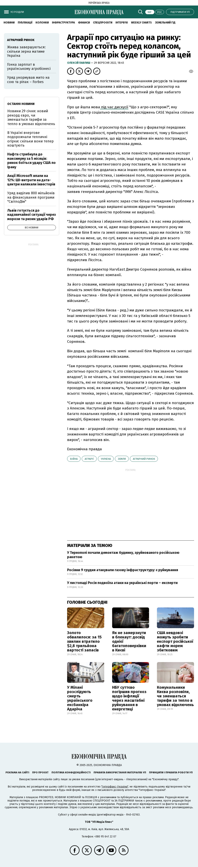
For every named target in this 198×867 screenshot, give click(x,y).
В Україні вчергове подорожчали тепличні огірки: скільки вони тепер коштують (30, 139)
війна (74, 458)
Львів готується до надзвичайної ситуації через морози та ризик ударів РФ (31, 214)
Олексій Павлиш (79, 62)
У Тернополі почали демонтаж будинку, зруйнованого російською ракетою (123, 554)
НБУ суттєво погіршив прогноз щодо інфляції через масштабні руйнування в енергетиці (129, 698)
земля (122, 458)
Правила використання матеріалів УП (120, 772)
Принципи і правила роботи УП (171, 772)
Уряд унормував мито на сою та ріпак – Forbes (28, 79)
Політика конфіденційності (71, 772)
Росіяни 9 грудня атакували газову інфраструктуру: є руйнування (122, 570)
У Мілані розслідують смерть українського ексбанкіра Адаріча (79, 698)
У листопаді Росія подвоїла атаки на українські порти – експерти (122, 583)
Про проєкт (40, 772)
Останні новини (21, 104)
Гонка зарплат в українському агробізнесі (29, 66)
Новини (9, 22)
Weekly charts (141, 22)
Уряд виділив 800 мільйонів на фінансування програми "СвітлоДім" (31, 197)
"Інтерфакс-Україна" (114, 786)
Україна (106, 458)
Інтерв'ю (121, 22)
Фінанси (84, 22)
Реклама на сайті (17, 772)
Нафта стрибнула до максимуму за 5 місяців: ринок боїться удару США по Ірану (31, 160)
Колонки (42, 22)
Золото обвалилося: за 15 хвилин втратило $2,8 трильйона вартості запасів (84, 641)
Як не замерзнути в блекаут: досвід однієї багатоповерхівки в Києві (129, 641)
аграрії (89, 458)
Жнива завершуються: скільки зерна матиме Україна (26, 51)
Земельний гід (165, 22)
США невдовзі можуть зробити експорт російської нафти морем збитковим (175, 641)
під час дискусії (114, 107)
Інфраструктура (63, 22)
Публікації (25, 22)
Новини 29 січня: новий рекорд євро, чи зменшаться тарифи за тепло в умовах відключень (31, 117)
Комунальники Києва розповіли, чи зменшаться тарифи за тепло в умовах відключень (175, 696)
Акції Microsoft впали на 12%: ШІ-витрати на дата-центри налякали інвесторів (31, 180)
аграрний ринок (144, 458)
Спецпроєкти (102, 22)
